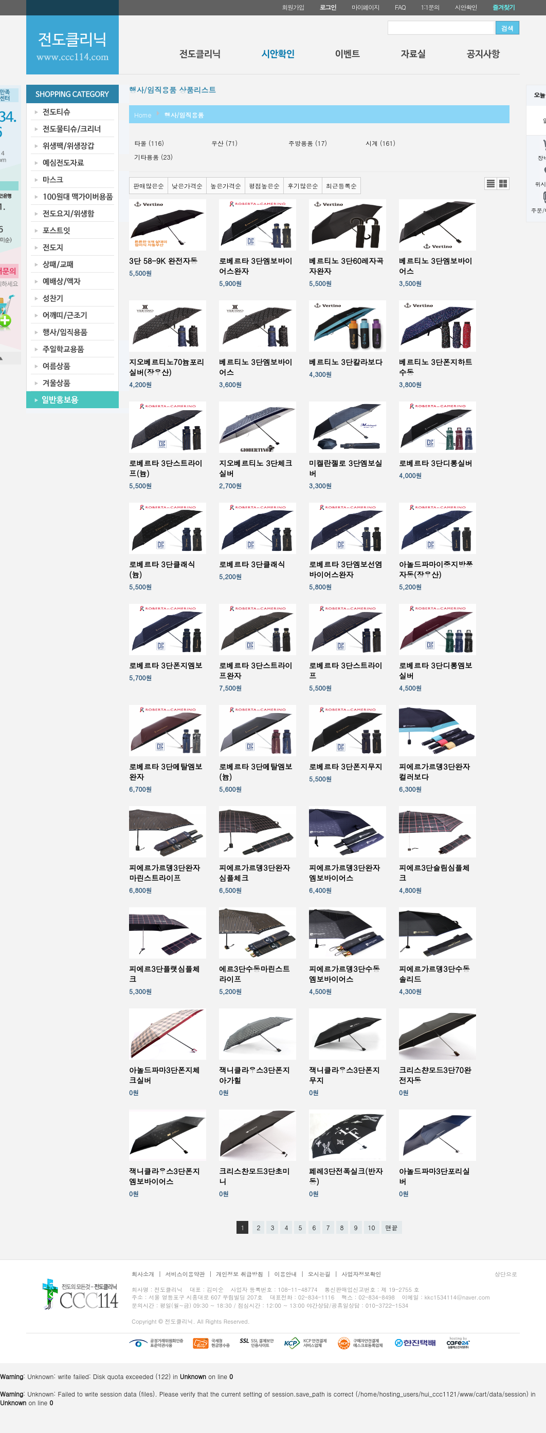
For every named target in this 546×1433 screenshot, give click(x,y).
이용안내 (285, 1274)
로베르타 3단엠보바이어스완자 (256, 266)
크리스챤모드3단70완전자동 (435, 1075)
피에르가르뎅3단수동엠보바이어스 (344, 974)
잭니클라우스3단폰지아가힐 (254, 1075)
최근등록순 (341, 185)
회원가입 (293, 7)
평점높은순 (264, 185)
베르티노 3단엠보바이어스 (435, 266)
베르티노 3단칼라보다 (346, 362)
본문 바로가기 (0, 0)
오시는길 (319, 1274)
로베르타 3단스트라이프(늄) (166, 468)
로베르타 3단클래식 (252, 564)
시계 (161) (380, 143)
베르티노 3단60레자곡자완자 (346, 266)
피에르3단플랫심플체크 (164, 974)
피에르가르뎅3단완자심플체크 (254, 873)
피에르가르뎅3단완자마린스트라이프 (164, 873)
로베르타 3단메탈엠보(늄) (256, 771)
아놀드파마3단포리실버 (434, 1176)
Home (143, 114)
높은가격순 (225, 185)
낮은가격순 (187, 185)
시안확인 (466, 7)
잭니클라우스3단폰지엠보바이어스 (164, 1176)
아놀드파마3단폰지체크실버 (164, 1075)
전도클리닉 (199, 56)
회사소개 (143, 1274)
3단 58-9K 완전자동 (163, 261)
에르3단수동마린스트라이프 (254, 974)
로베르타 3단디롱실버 (435, 463)
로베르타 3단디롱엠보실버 (435, 670)
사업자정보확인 (361, 1274)
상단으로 (506, 1274)
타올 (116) (149, 143)
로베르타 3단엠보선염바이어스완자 (346, 569)
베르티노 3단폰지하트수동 (435, 367)
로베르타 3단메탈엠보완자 (166, 771)
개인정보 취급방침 (239, 1274)
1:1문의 (430, 7)
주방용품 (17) (307, 143)
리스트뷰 (490, 183)
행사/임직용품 (184, 114)
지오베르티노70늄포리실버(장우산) (166, 367)
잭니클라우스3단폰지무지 (344, 1075)
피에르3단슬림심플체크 (434, 873)
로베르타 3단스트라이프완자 (256, 670)
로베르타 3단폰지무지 (346, 766)
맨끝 (392, 1227)
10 (371, 1227)
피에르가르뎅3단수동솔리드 (434, 974)
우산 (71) (224, 143)
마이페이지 (365, 7)
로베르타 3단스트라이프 (346, 670)
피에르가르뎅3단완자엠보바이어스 (344, 873)
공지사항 (483, 56)
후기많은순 (302, 185)
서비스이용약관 (185, 1274)
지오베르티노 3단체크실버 (256, 468)
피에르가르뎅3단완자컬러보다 (434, 771)
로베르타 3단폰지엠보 (166, 665)
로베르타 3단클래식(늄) (162, 569)
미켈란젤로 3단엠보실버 (346, 468)
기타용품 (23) (153, 156)
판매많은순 (148, 185)
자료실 (413, 56)
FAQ (400, 7)
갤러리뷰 (503, 183)
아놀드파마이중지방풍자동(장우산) (436, 569)
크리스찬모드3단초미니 (254, 1176)
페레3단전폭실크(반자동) (346, 1176)
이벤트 (347, 56)
